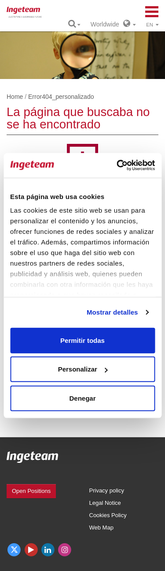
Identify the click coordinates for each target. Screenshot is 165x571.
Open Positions (31, 491)
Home (15, 96)
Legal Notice (105, 503)
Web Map (101, 527)
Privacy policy (106, 490)
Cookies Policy (108, 515)
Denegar (82, 398)
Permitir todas (82, 340)
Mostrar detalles (112, 312)
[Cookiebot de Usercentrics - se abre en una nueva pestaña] (117, 165)
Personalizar (83, 369)
